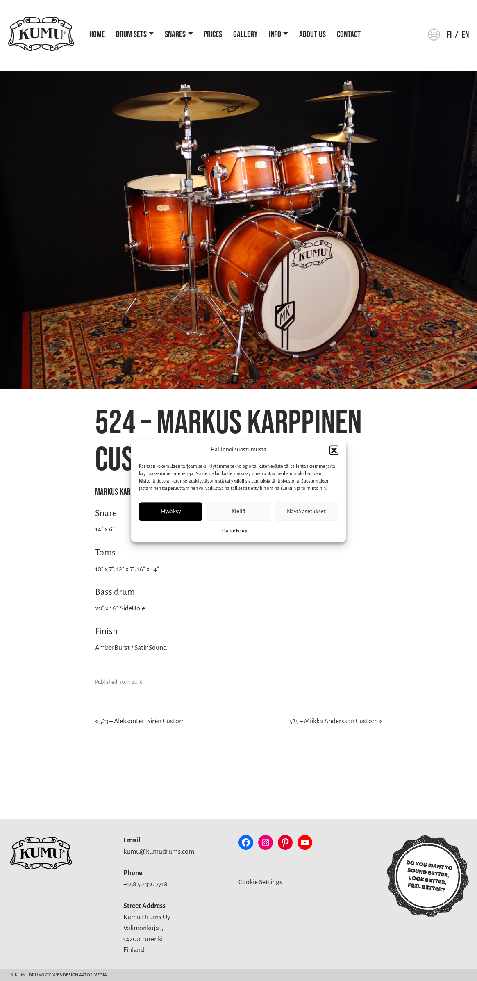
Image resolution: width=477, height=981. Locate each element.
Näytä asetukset (306, 511)
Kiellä (238, 511)
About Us (312, 34)
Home (97, 34)
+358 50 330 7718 (145, 884)
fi (449, 35)
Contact (349, 34)
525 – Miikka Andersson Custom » (335, 721)
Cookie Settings (260, 882)
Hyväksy (171, 511)
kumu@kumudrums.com (158, 851)
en (465, 35)
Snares (175, 34)
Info (275, 34)
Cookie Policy (234, 530)
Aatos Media (93, 974)
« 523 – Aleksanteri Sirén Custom (140, 721)
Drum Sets (131, 34)
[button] (334, 450)
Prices (213, 34)
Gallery (245, 34)
